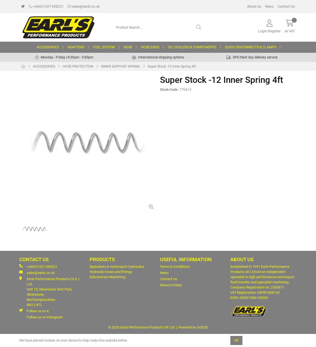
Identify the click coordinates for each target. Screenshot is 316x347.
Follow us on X (34, 311)
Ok (236, 340)
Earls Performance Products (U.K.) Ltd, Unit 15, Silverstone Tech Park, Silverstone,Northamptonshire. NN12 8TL (49, 291)
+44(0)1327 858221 (46, 6)
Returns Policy (171, 285)
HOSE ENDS (150, 47)
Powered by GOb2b (193, 327)
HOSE (127, 47)
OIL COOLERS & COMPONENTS (192, 47)
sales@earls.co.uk (84, 6)
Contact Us (286, 6)
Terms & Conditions (175, 267)
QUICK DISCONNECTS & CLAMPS (250, 47)
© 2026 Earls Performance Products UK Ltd (141, 327)
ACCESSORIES (48, 47)
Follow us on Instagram (45, 317)
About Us (254, 6)
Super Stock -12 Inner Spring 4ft (172, 66)
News (269, 6)
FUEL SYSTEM (104, 47)
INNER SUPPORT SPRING (120, 66)
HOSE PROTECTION (78, 66)
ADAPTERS (75, 47)
